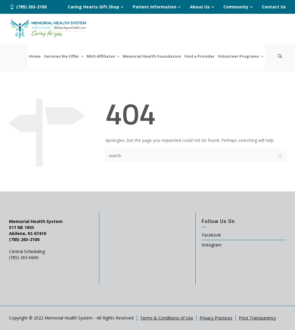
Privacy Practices (216, 318)
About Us (200, 7)
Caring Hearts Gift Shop (93, 7)
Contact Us (274, 7)
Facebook (211, 235)
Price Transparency (257, 318)
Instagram (212, 245)
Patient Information (154, 7)
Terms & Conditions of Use (166, 318)
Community (235, 7)
